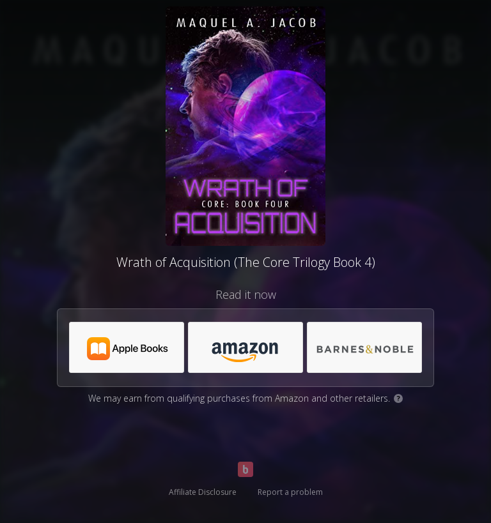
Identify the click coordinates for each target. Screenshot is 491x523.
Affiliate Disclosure (203, 492)
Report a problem (290, 492)
